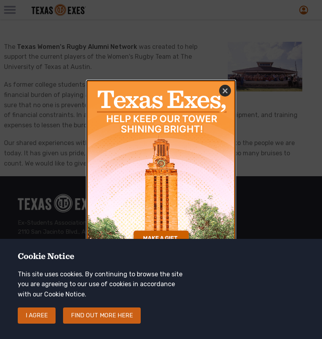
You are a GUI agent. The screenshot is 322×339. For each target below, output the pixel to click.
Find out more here (102, 315)
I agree (37, 315)
